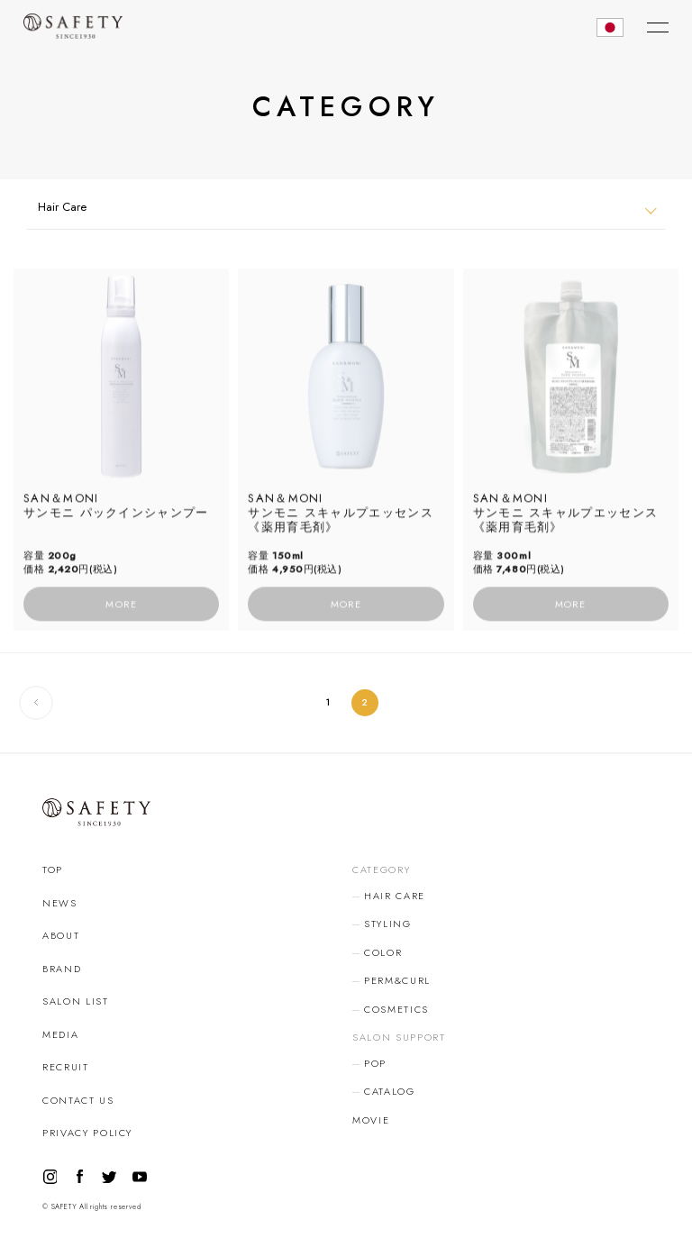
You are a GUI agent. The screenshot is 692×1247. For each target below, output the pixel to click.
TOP (52, 869)
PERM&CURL (397, 980)
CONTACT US (78, 1100)
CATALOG (389, 1091)
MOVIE (370, 1120)
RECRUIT (65, 1067)
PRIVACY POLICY (87, 1132)
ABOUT (60, 935)
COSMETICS (396, 1009)
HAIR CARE (394, 895)
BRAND (61, 968)
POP (375, 1063)
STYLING (388, 923)
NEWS (59, 903)
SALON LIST (75, 1001)
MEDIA (60, 1034)
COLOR (383, 952)
